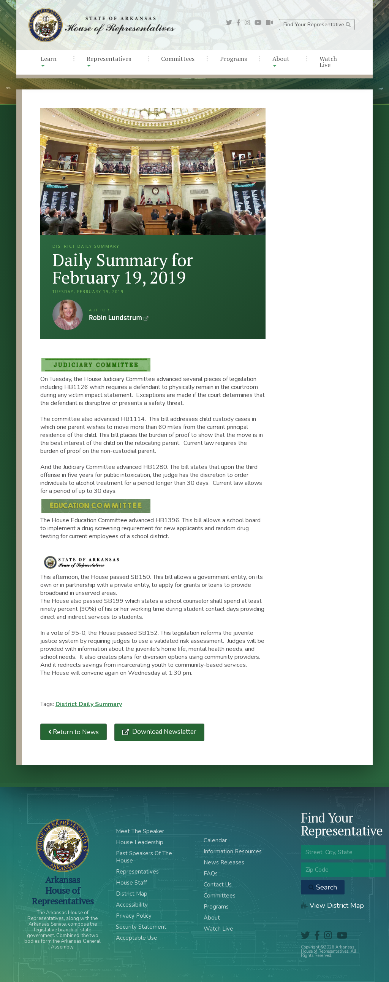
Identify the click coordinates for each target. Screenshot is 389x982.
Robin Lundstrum (67, 315)
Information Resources (233, 851)
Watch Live (328, 61)
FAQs (211, 873)
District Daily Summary (88, 704)
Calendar (215, 840)
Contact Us (218, 884)
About (280, 61)
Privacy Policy (134, 916)
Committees (177, 58)
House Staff (131, 882)
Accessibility (132, 905)
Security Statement (141, 927)
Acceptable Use (136, 938)
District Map (131, 894)
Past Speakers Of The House (144, 857)
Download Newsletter (163, 731)
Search (322, 887)
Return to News (73, 732)
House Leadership (139, 842)
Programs (233, 58)
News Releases (224, 862)
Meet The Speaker (140, 831)
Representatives (109, 61)
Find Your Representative (317, 24)
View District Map (332, 905)
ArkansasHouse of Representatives (62, 890)
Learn (49, 61)
